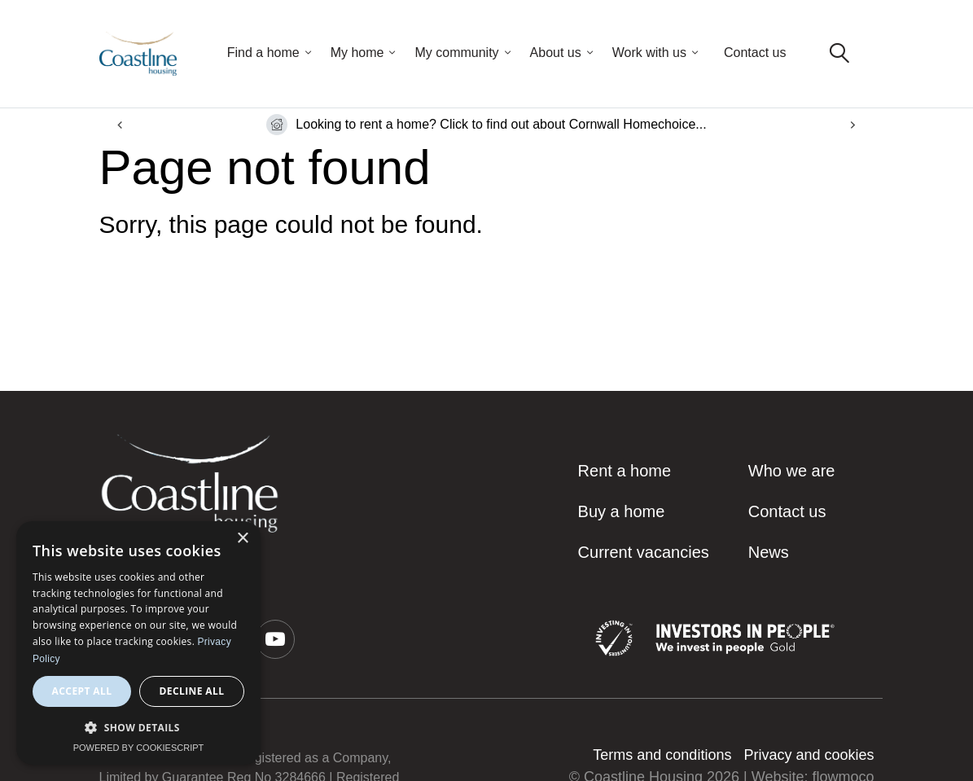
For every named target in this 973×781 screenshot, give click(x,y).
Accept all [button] (82, 691)
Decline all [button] (192, 691)
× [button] (242, 539)
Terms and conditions (662, 755)
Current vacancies (643, 552)
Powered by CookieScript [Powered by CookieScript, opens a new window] (138, 747)
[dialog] (138, 643)
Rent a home (625, 471)
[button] (275, 639)
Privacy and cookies (808, 755)
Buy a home (621, 511)
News (768, 552)
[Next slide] (853, 125)
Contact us (755, 52)
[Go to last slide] (121, 125)
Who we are (791, 471)
